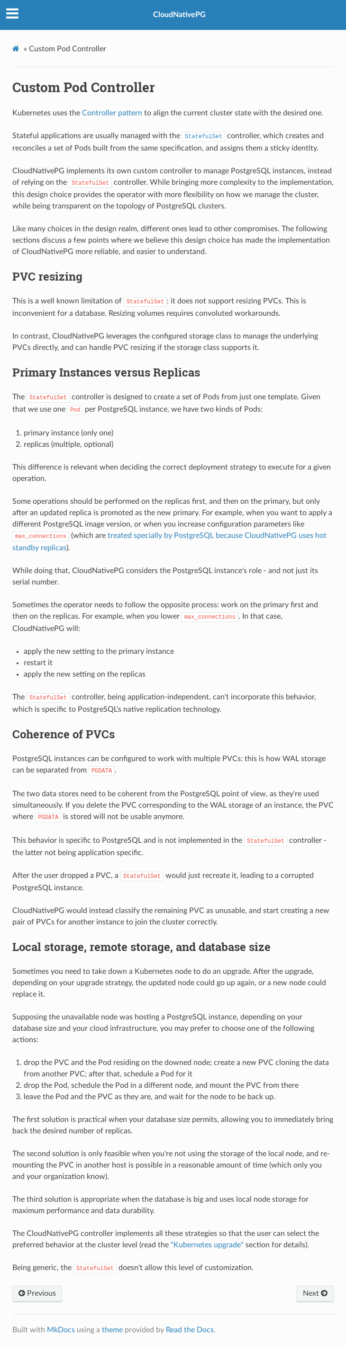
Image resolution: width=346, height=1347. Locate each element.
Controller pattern (112, 113)
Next (315, 1293)
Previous (37, 1293)
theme (112, 1330)
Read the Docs (190, 1330)
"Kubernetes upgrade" (207, 1245)
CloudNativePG (179, 15)
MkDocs (61, 1330)
